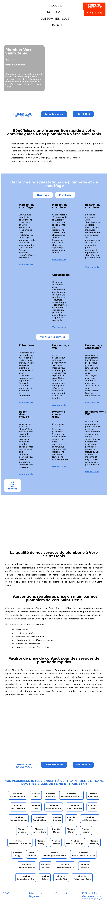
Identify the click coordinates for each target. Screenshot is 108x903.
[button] (43, 195)
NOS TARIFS (55, 12)
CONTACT (56, 25)
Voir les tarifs (26, 264)
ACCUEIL (56, 5)
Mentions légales (36, 895)
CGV (6, 893)
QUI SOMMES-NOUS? (56, 18)
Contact (61, 893)
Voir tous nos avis (15, 64)
